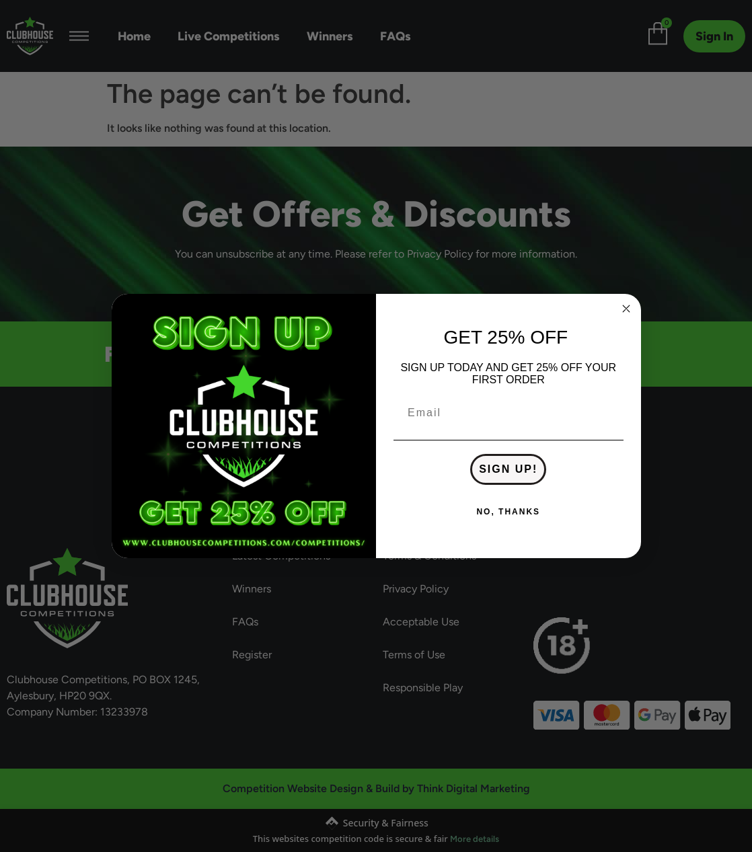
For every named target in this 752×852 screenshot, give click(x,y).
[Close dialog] (626, 309)
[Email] (508, 412)
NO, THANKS (508, 511)
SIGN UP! (508, 469)
